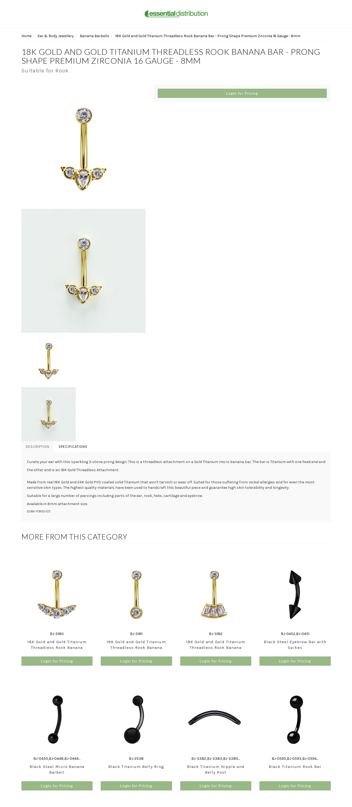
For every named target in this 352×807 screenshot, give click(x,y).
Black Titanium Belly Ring (136, 766)
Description (37, 447)
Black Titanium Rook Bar (295, 766)
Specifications (73, 447)
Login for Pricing (242, 93)
